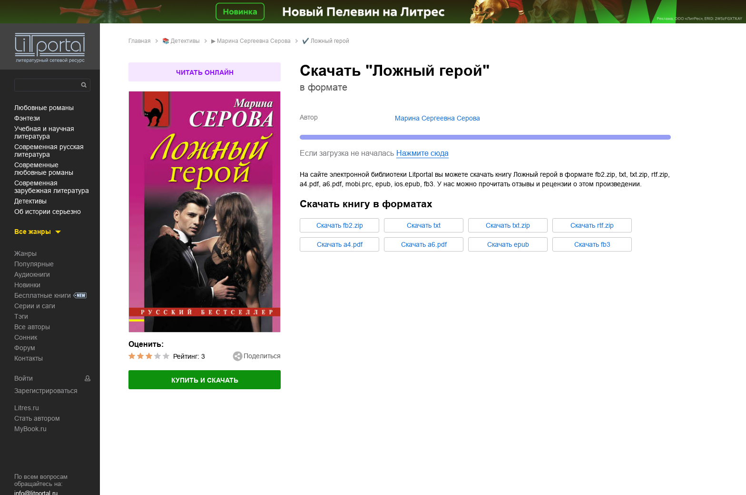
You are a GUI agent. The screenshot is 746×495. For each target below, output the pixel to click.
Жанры (25, 253)
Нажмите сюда (422, 153)
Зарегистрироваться (46, 390)
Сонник (25, 337)
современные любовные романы (43, 168)
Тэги (21, 316)
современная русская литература (49, 150)
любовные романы (44, 107)
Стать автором (37, 418)
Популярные (34, 264)
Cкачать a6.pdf (424, 244)
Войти (23, 378)
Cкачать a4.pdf (340, 244)
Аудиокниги (32, 274)
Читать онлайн (205, 72)
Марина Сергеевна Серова (254, 41)
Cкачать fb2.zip (339, 225)
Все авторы (32, 327)
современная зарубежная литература (51, 186)
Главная (139, 41)
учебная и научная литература (44, 132)
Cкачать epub (508, 244)
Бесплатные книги (42, 295)
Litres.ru (26, 408)
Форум (24, 348)
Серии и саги (34, 306)
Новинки (27, 285)
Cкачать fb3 (592, 244)
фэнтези (27, 118)
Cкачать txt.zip (508, 225)
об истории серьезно (47, 211)
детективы (30, 201)
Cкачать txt (424, 225)
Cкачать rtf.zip (592, 225)
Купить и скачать (204, 380)
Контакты (28, 358)
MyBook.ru (30, 429)
